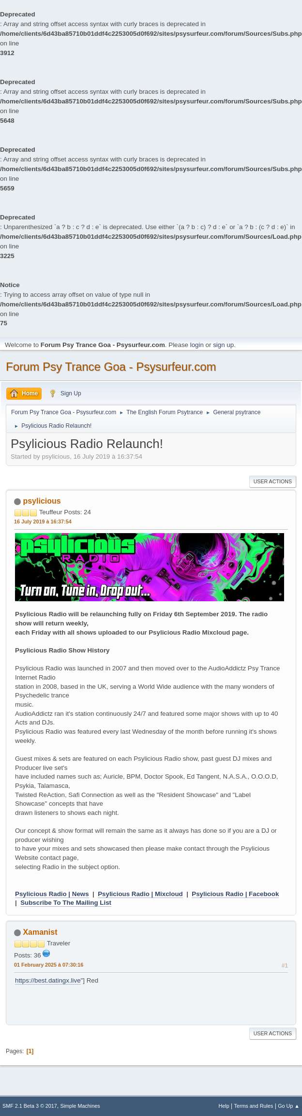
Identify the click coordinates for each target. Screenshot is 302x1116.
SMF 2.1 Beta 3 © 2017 (29, 1106)
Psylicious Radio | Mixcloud (140, 894)
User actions (273, 481)
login (197, 344)
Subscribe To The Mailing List (65, 902)
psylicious (41, 501)
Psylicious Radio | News (52, 894)
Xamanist (40, 932)
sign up (223, 344)
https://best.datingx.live (48, 980)
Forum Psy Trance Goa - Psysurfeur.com (111, 366)
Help (224, 1106)
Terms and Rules (253, 1106)
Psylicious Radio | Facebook (235, 894)
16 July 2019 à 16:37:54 (43, 521)
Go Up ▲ (289, 1106)
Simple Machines (80, 1106)
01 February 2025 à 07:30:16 (48, 965)
